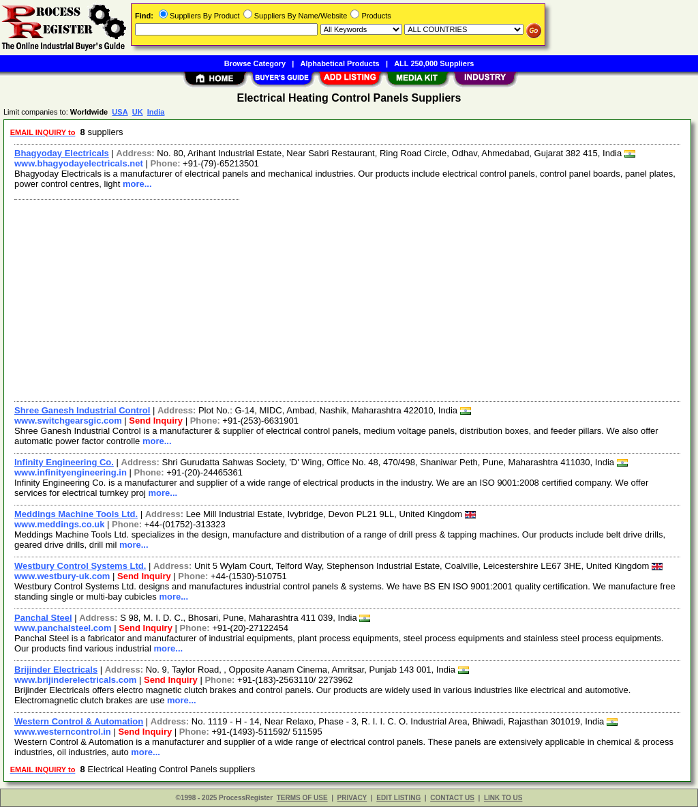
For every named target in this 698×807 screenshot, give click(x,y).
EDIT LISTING (398, 798)
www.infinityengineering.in (70, 472)
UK (137, 112)
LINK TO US (503, 798)
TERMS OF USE (302, 798)
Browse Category (255, 63)
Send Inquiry (156, 420)
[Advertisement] (348, 298)
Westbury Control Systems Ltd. (80, 566)
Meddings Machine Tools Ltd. (76, 514)
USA (119, 112)
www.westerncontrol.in (62, 732)
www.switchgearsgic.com (68, 420)
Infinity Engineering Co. (64, 462)
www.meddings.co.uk (59, 524)
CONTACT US (452, 798)
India (156, 112)
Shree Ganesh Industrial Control (82, 410)
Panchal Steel (43, 618)
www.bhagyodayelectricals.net (78, 163)
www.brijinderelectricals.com (75, 680)
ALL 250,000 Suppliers (434, 63)
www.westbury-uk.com (62, 576)
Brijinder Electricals (55, 669)
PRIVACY (352, 798)
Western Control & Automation (78, 721)
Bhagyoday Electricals (61, 153)
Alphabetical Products (340, 63)
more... (137, 184)
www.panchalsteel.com (63, 628)
